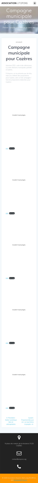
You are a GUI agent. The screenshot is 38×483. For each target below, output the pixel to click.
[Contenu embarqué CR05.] (19, 374)
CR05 (7, 408)
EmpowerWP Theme (20, 480)
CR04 (7, 343)
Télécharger (12, 148)
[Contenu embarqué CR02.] (19, 180)
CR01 (7, 148)
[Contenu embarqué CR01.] (19, 115)
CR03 (7, 278)
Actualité (19, 42)
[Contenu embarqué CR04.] (19, 309)
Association (15, 3)
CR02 (7, 213)
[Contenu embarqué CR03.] (19, 244)
